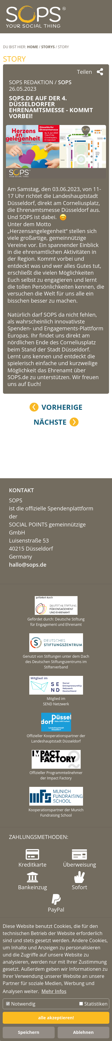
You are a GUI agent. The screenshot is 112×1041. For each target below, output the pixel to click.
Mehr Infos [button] (54, 991)
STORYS (48, 46)
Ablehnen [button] (83, 1032)
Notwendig (20, 1004)
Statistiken (93, 1004)
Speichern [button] (28, 1032)
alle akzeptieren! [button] (56, 1017)
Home (32, 46)
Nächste (49, 422)
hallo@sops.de (27, 564)
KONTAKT (21, 490)
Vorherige (62, 407)
